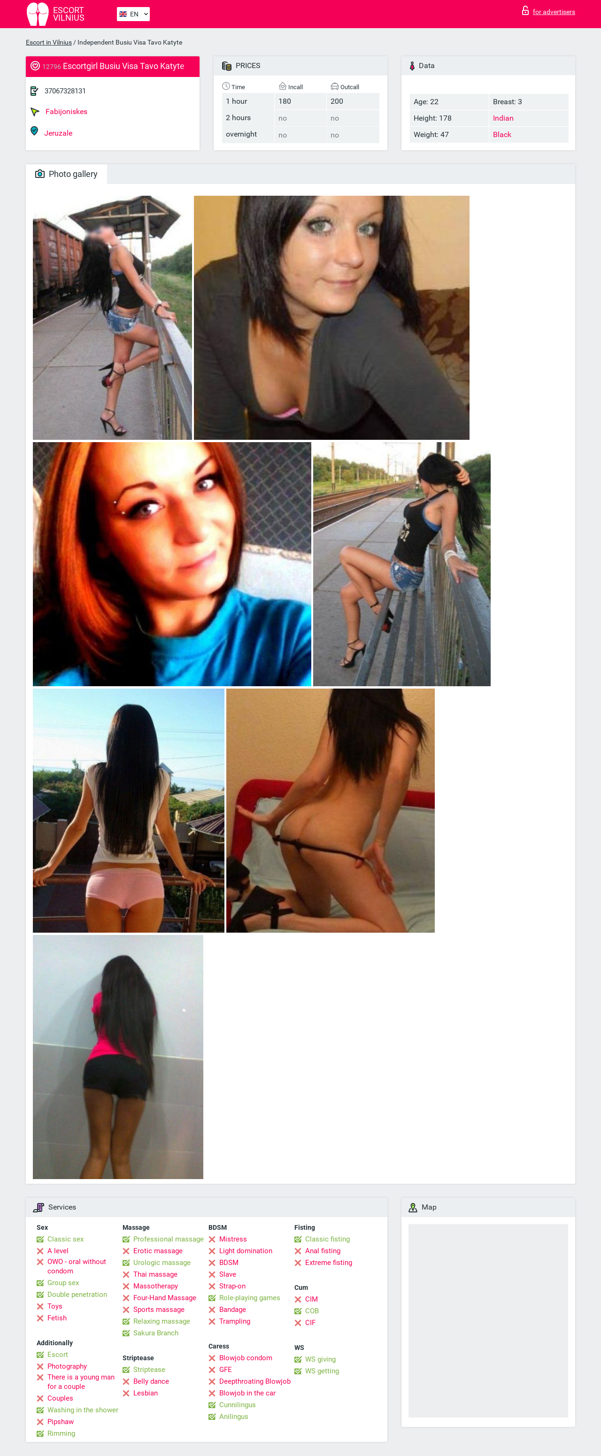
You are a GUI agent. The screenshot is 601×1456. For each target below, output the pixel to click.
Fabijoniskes (59, 111)
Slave (227, 1274)
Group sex (63, 1283)
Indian (503, 118)
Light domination (245, 1251)
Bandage (232, 1309)
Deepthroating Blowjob (255, 1381)
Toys (54, 1306)
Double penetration (77, 1294)
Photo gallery (66, 174)
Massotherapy (155, 1286)
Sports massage (159, 1309)
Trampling (234, 1321)
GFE (225, 1369)
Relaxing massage (161, 1321)
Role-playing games (249, 1298)
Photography (67, 1366)
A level (58, 1251)
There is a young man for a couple (81, 1382)
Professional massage (168, 1239)
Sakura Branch (155, 1333)
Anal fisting (322, 1251)
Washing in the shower (82, 1410)
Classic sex (65, 1239)
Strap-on (232, 1286)
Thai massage (155, 1274)
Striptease (149, 1369)
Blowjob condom (245, 1358)
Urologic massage (162, 1262)
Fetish (57, 1318)
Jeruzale (51, 132)
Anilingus (233, 1416)
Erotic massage (158, 1251)
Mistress (233, 1239)
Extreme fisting (328, 1262)
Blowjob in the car (247, 1393)
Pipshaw (60, 1422)
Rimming (61, 1433)
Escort (57, 1354)
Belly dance (151, 1381)
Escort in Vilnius (49, 42)
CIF (310, 1322)
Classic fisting (327, 1239)
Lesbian (145, 1393)
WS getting (322, 1371)
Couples (60, 1398)
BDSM (229, 1262)
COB (312, 1311)
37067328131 (65, 91)
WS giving (320, 1359)
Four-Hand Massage (164, 1298)
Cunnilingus (237, 1405)
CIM (311, 1299)
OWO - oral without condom (76, 1266)
